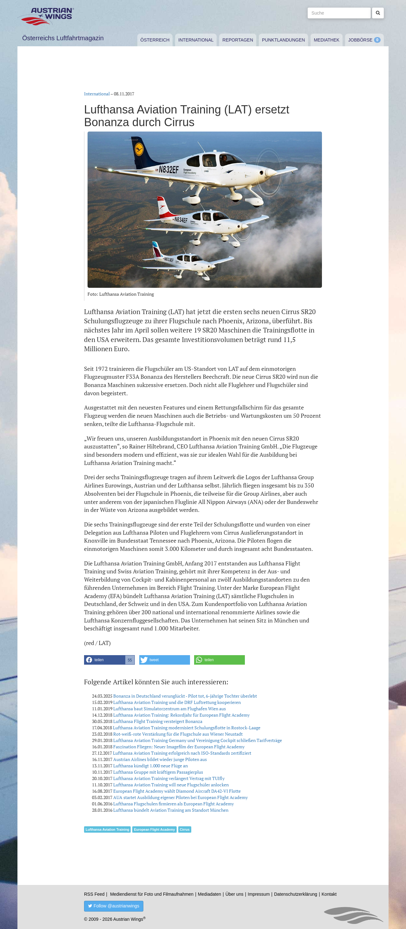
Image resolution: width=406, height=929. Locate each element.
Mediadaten (209, 894)
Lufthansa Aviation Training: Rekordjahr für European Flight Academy (181, 715)
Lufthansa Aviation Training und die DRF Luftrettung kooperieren (177, 702)
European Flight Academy (154, 829)
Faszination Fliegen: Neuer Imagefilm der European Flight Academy (179, 747)
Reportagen (237, 39)
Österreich (155, 39)
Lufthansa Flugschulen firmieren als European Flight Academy (173, 804)
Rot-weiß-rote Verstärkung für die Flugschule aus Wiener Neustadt (178, 734)
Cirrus (185, 829)
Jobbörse (360, 39)
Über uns (235, 894)
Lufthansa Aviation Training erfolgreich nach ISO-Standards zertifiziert (182, 753)
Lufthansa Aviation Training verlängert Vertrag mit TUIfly (169, 778)
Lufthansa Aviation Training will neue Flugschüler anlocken (171, 785)
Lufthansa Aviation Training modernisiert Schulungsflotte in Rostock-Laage (186, 728)
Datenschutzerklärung (295, 894)
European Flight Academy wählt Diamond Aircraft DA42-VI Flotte (177, 791)
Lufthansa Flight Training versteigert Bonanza (157, 721)
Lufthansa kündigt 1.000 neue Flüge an (150, 766)
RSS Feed (94, 894)
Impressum (259, 894)
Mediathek (326, 39)
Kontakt (329, 894)
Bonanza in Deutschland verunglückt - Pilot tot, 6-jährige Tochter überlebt (185, 696)
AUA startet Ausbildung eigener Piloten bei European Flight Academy (180, 797)
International (195, 39)
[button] (109, 660)
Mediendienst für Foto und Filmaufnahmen (151, 894)
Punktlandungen (283, 39)
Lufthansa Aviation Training (107, 829)
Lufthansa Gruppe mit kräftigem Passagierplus (158, 772)
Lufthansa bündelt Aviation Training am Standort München (170, 810)
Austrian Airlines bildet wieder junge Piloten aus (160, 759)
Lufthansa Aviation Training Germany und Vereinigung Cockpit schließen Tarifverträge (197, 740)
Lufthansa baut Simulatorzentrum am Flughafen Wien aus (169, 709)
